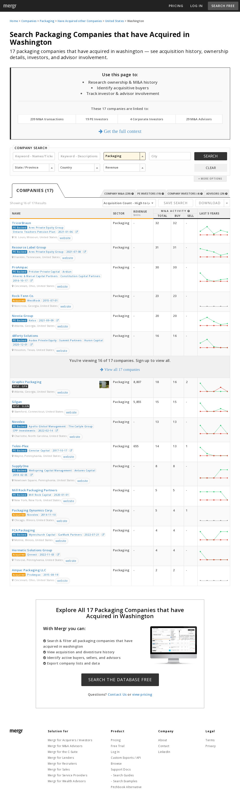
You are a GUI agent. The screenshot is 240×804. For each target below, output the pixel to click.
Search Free (223, 6)
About (162, 740)
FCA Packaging (23, 530)
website (65, 238)
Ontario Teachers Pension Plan (34, 231)
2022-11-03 (47, 554)
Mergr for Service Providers (67, 775)
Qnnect (32, 554)
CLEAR (211, 167)
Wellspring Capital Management (50, 470)
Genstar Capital (39, 450)
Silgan (17, 402)
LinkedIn (164, 752)
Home (14, 21)
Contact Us (117, 694)
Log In (196, 6)
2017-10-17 (59, 450)
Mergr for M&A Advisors (65, 746)
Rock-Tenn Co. (23, 296)
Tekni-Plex (20, 446)
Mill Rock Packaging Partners (34, 490)
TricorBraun (21, 223)
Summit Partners (70, 340)
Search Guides (123, 775)
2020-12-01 (20, 344)
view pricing (142, 694)
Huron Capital (93, 340)
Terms (210, 740)
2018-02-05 (20, 475)
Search (211, 156)
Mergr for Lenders (61, 758)
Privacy (211, 746)
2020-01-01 (61, 494)
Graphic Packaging (26, 382)
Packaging (47, 21)
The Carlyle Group (80, 426)
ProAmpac (20, 267)
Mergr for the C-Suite (63, 752)
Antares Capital (85, 470)
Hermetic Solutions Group (32, 550)
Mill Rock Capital (40, 494)
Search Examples (125, 781)
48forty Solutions (25, 336)
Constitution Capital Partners (80, 276)
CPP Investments (24, 430)
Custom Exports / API (126, 758)
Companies (29, 21)
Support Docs (121, 769)
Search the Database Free (120, 679)
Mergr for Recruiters (62, 764)
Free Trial (117, 746)
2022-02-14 (45, 430)
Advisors (216, 193)
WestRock (33, 300)
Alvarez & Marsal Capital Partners (35, 276)
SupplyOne (20, 466)
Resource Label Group (29, 247)
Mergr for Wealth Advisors (67, 781)
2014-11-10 (48, 514)
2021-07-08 (73, 251)
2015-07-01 (50, 300)
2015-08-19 (50, 574)
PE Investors (150, 193)
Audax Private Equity (43, 340)
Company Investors (185, 193)
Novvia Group (22, 316)
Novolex (18, 422)
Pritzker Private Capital (44, 271)
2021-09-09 (46, 320)
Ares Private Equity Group (46, 227)
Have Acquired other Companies (80, 21)
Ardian (67, 271)
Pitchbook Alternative (126, 787)
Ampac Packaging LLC (29, 570)
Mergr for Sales (59, 769)
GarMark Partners (70, 534)
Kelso (32, 320)
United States (114, 21)
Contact (163, 746)
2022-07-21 (91, 534)
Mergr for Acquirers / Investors (70, 740)
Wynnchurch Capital (42, 534)
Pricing (176, 6)
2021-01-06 (65, 231)
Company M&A (119, 193)
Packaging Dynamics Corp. (32, 510)
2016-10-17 (20, 280)
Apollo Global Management (47, 426)
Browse (116, 764)
